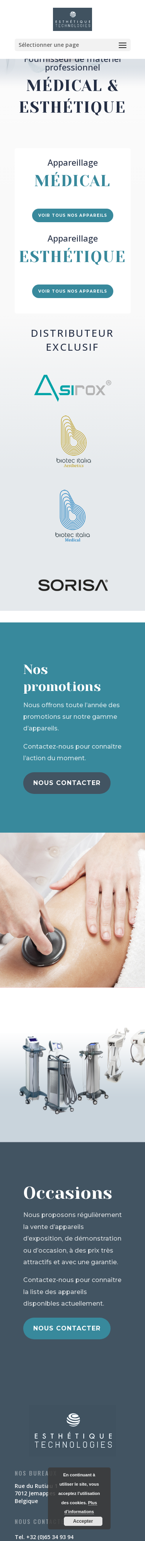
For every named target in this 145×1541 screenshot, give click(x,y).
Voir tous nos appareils (72, 215)
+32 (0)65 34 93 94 (49, 1537)
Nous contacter (67, 783)
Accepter (83, 1521)
